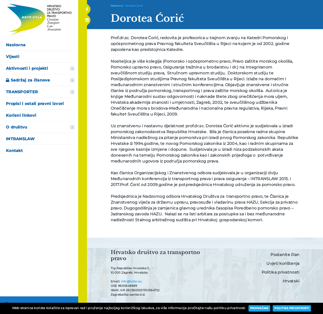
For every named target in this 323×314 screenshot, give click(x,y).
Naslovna (15, 45)
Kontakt (14, 150)
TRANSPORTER (22, 92)
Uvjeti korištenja (282, 263)
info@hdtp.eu (131, 281)
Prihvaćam (259, 308)
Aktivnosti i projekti (27, 68)
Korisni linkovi (21, 115)
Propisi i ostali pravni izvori (35, 103)
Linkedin (86, 19)
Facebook (86, 8)
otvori (72, 68)
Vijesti (12, 56)
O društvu (16, 127)
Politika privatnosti (281, 272)
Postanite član (284, 254)
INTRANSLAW (20, 139)
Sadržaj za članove (28, 80)
